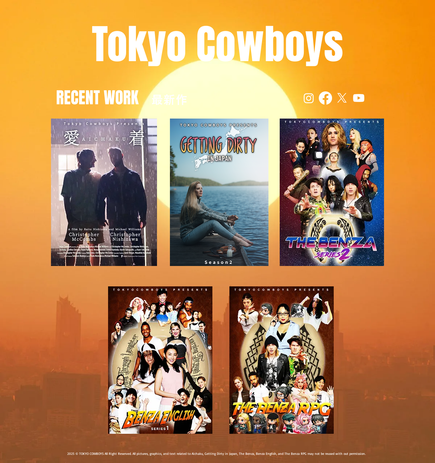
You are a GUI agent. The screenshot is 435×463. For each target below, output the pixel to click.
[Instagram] (308, 98)
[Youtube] (358, 98)
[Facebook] (325, 98)
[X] (342, 98)
